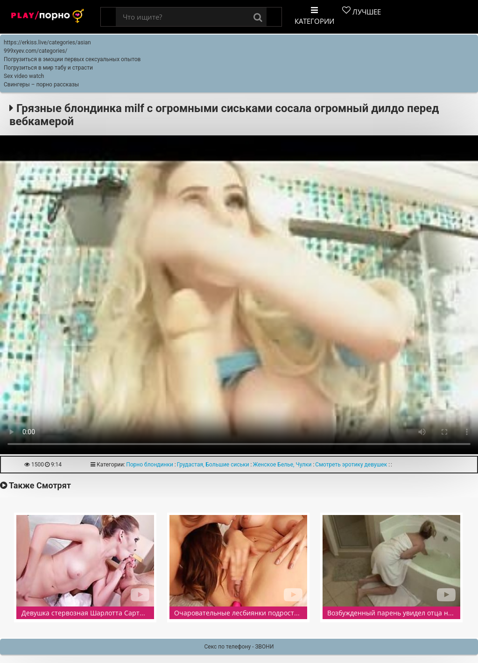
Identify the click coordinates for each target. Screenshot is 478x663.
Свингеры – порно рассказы (41, 84)
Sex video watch (24, 76)
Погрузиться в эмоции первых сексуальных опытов (72, 59)
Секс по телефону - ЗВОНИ (239, 646)
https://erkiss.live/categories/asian (47, 42)
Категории (314, 16)
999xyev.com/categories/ (35, 51)
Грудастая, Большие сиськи (213, 464)
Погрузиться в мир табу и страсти (48, 67)
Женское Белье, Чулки (282, 464)
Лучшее (361, 11)
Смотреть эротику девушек (351, 464)
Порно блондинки (149, 464)
